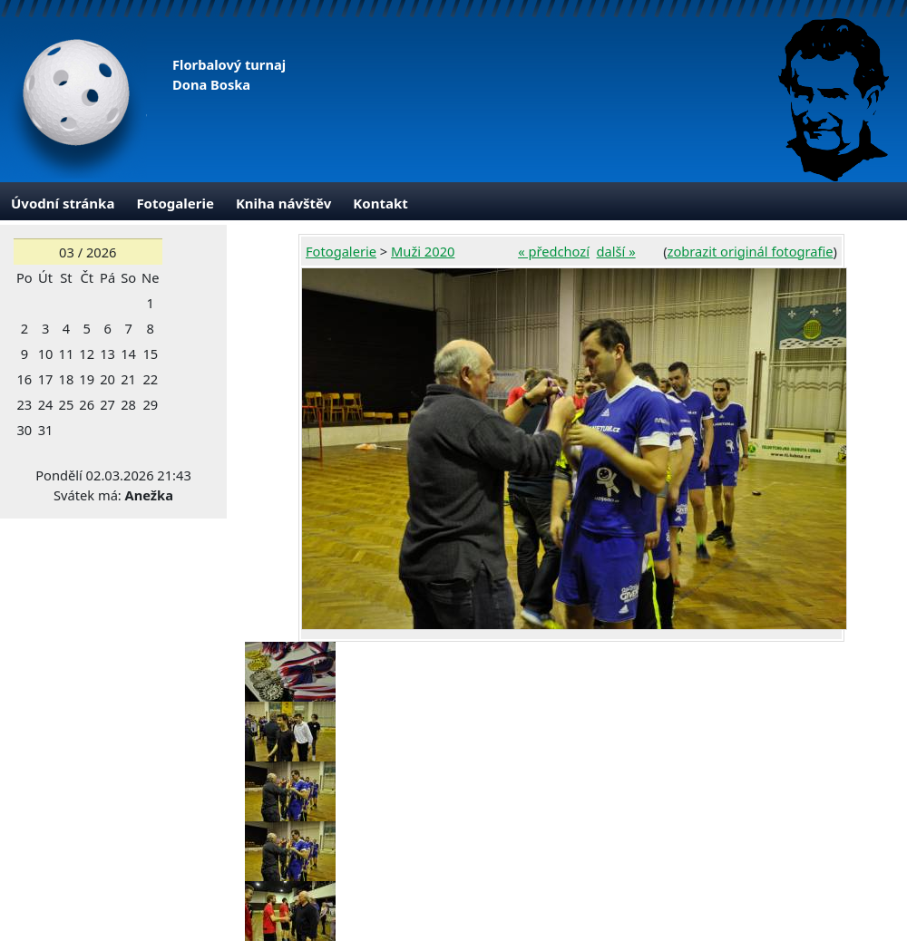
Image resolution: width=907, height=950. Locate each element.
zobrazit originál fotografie (751, 251)
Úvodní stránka (62, 203)
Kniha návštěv (283, 203)
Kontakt (380, 203)
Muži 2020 (422, 251)
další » (616, 251)
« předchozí (554, 251)
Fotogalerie (175, 203)
